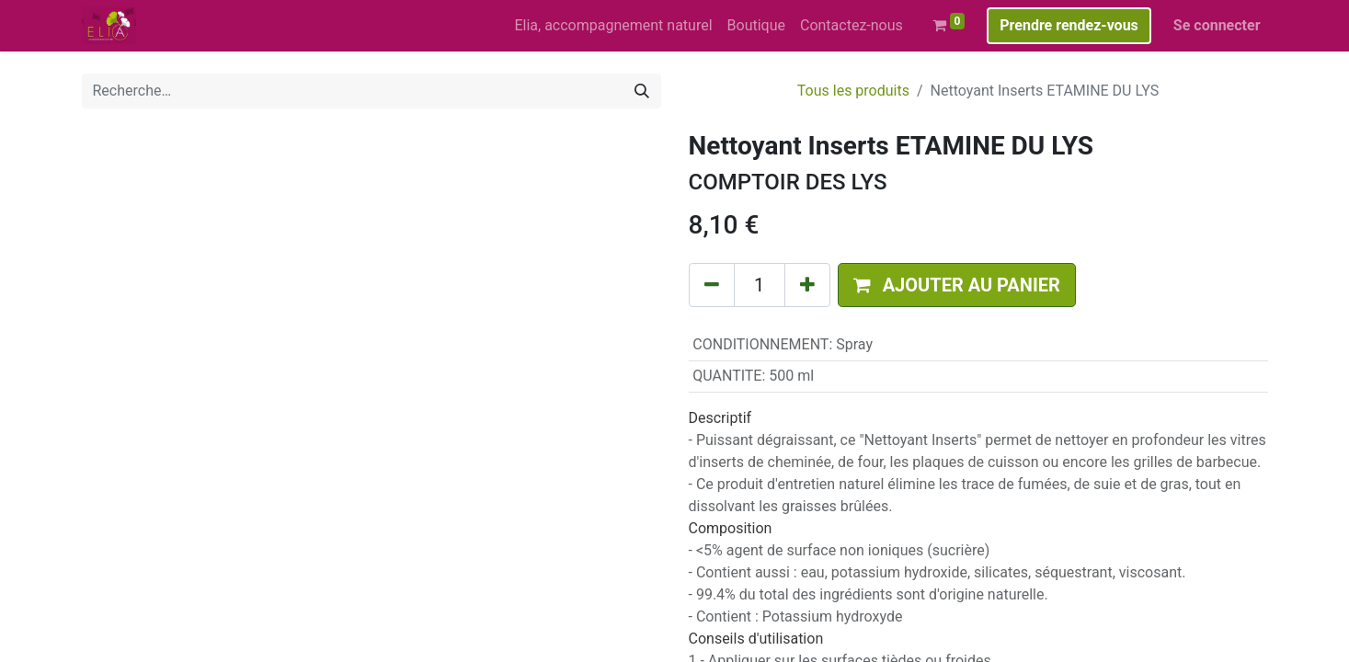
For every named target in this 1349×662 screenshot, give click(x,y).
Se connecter (1217, 25)
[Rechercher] (642, 91)
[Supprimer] (712, 285)
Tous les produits (853, 90)
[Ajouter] (807, 285)
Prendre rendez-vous (1069, 25)
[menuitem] (613, 25)
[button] (957, 285)
